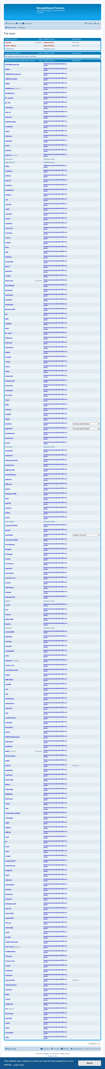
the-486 (8, 937)
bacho (7, 146)
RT (6, 842)
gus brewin (8, 447)
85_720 (7, 103)
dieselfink (8, 300)
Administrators (11, 39)
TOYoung (8, 956)
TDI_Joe (8, 923)
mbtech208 (9, 619)
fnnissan (8, 409)
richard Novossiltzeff (12, 813)
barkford (8, 150)
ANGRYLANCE (10, 122)
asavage (8, 42)
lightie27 (8, 601)
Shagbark (8, 870)
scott (7, 851)
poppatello (9, 770)
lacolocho (8, 568)
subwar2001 (9, 918)
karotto (7, 530)
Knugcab (8, 549)
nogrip (7, 675)
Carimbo (8, 204)
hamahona (9, 455)
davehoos (8, 271)
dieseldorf (8, 290)
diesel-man (9, 281)
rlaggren (8, 827)
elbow (7, 371)
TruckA (7, 966)
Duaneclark (9, 347)
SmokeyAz (9, 894)
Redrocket (9, 799)
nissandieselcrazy (11, 670)
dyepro (7, 352)
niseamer (8, 660)
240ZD (7, 83)
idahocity (8, 479)
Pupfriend (8, 775)
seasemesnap (10, 865)
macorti (8, 614)
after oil (8, 112)
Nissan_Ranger (10, 45)
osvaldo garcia (10, 718)
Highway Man (10, 470)
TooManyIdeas (10, 951)
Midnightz (8, 637)
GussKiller (9, 451)
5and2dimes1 (10, 93)
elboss (7, 366)
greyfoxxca (9, 438)
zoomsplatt (9, 1032)
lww (6, 610)
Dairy (7, 247)
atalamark (8, 141)
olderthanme (9, 703)
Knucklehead (9, 544)
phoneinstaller (10, 756)
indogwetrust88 (10, 494)
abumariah (9, 107)
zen (6, 1009)
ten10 (7, 932)
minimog (8, 641)
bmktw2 (8, 176)
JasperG (8, 508)
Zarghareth (9, 1004)
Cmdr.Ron (8, 233)
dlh (6, 314)
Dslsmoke (8, 343)
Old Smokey (9, 699)
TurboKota (9, 970)
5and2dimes (9, 88)
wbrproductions (11, 985)
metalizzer (8, 628)
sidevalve (8, 880)
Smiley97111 (9, 49)
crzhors (8, 238)
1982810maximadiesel (13, 74)
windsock (8, 990)
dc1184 (7, 276)
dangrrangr (9, 261)
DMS (6, 319)
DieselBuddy (9, 285)
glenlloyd (8, 424)
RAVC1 (7, 784)
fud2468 (8, 414)
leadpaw (8, 592)
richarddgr (9, 818)
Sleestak (8, 889)
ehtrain (7, 362)
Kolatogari (9, 554)
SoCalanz (8, 899)
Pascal (7, 732)
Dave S (7, 266)
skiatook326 (9, 885)
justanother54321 (11, 525)
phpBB (45, 1053)
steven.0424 (9, 913)
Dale (6, 252)
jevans (7, 517)
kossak (7, 559)
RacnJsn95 (9, 780)
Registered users (49, 49)
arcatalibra (9, 126)
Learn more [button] (18, 1065)
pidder (7, 761)
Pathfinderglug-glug (12, 737)
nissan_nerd (9, 665)
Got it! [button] (90, 1063)
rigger (7, 823)
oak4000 (8, 684)
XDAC (7, 994)
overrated (8, 722)
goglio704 (8, 428)
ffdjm (7, 405)
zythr (7, 1037)
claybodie (8, 223)
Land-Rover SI (10, 578)
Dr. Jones (8, 333)
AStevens (8, 136)
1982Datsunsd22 (11, 79)
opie (6, 713)
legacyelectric (10, 597)
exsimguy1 (9, 390)
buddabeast (9, 190)
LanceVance (9, 573)
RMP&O (8, 832)
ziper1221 (8, 1018)
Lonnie (7, 605)
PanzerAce (9, 727)
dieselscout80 (10, 309)
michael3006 (9, 632)
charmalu (8, 214)
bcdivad (8, 155)
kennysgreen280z (11, 540)
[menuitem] (18, 23)
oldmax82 (8, 708)
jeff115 (7, 513)
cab (6, 199)
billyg (7, 166)
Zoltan (7, 1028)
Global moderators (12, 53)
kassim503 (9, 535)
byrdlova (8, 195)
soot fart (8, 908)
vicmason (8, 975)
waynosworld (10, 980)
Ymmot (7, 999)
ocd (6, 689)
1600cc (7, 69)
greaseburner (10, 433)
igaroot (7, 489)
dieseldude (9, 295)
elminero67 (9, 376)
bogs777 (8, 180)
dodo (7, 328)
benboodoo (9, 159)
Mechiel (8, 624)
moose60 (8, 646)
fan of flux (8, 395)
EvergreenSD (10, 381)
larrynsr (8, 583)
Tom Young (9, 947)
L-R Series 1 (9, 563)
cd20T (7, 209)
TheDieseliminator (11, 942)
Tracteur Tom (10, 961)
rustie (7, 846)
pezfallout (8, 746)
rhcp (6, 808)
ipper (7, 498)
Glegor (7, 419)
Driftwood (8, 338)
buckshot (8, 185)
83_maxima (9, 98)
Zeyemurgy (9, 1013)
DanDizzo (8, 257)
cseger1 (8, 242)
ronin (7, 837)
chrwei (7, 219)
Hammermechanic (11, 460)
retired (7, 803)
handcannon (9, 465)
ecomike (8, 357)
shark (7, 875)
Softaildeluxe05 (10, 904)
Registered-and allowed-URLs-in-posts (20, 60)
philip (7, 751)
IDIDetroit (8, 484)
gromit (7, 443)
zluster (7, 1023)
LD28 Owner (9, 587)
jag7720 (8, 503)
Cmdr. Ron (9, 228)
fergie (7, 400)
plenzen (8, 765)
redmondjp (9, 789)
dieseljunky (9, 304)
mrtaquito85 (9, 651)
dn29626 (8, 323)
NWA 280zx (9, 679)
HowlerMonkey (10, 474)
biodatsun (8, 171)
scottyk (8, 856)
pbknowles (9, 741)
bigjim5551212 (10, 162)
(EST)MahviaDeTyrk (12, 64)
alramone (8, 117)
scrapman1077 (10, 861)
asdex (7, 131)
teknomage (9, 927)
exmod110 (9, 385)
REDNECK (9, 794)
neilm (7, 656)
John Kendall (9, 521)
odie (6, 694)
